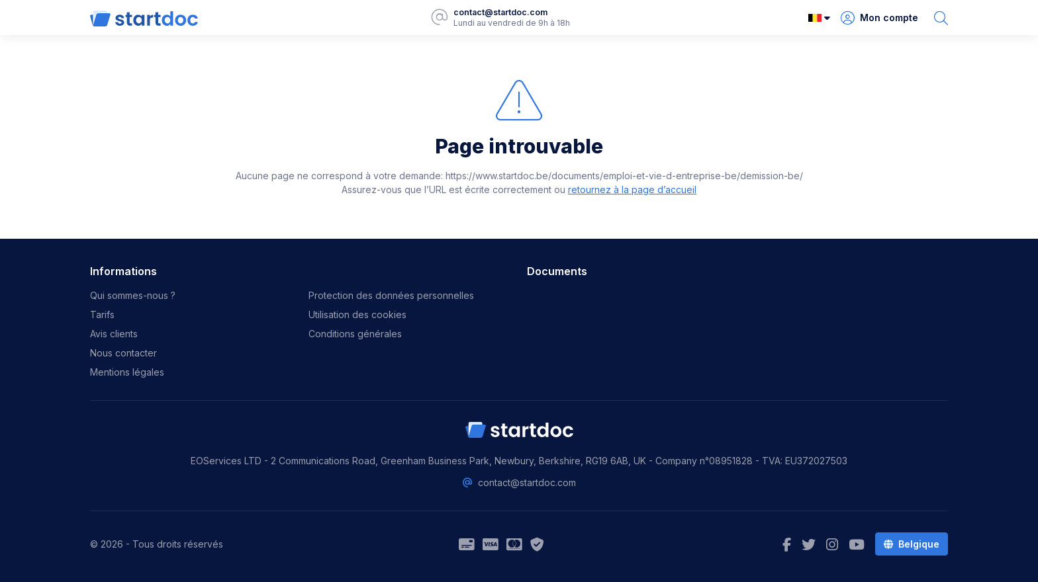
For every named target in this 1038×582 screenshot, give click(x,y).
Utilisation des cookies (357, 314)
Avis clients (114, 333)
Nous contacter (123, 352)
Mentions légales (127, 372)
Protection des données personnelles (391, 295)
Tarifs (102, 314)
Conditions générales (355, 333)
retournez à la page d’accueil (632, 189)
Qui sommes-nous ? (132, 295)
